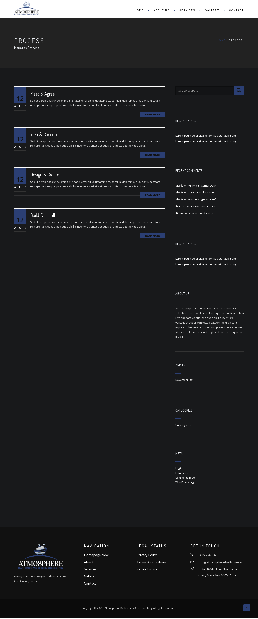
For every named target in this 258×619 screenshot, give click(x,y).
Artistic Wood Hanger (202, 213)
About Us (162, 10)
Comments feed (185, 477)
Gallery (212, 10)
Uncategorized (184, 425)
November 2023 (185, 380)
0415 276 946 (207, 555)
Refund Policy (147, 569)
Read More (152, 114)
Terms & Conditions (152, 562)
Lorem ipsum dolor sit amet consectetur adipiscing (205, 135)
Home (139, 10)
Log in (178, 468)
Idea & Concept (44, 134)
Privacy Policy (147, 555)
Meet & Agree (42, 94)
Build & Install (42, 215)
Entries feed (182, 473)
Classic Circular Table (201, 192)
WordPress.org (184, 482)
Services (187, 10)
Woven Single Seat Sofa (202, 199)
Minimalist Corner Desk (202, 185)
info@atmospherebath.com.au (220, 562)
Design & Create (44, 174)
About (88, 562)
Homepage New (96, 555)
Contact (236, 10)
